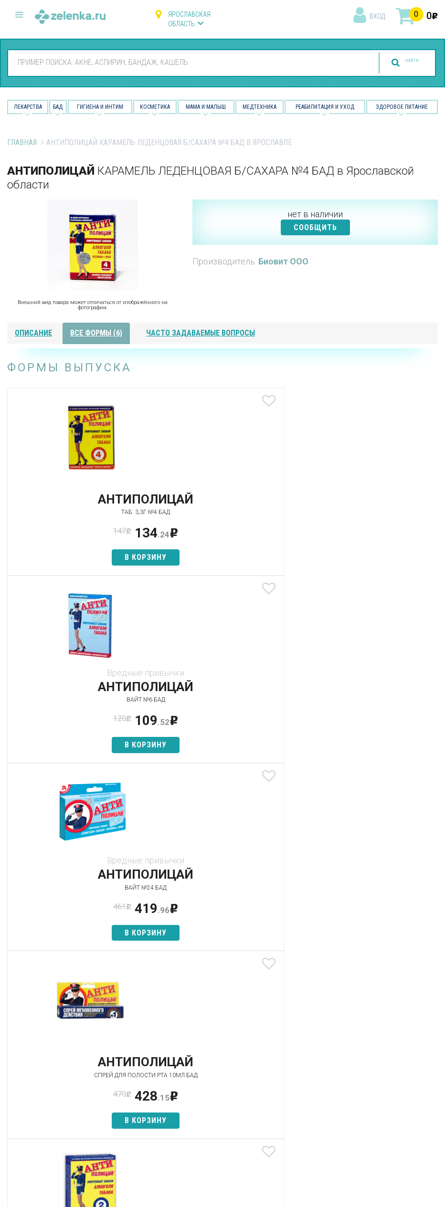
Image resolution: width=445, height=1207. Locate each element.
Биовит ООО (283, 261)
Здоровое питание (402, 107)
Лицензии (319, 907)
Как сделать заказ (35, 939)
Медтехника (259, 107)
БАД (58, 107)
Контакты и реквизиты (339, 923)
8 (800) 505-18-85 (58, 1035)
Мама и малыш (206, 107)
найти (398, 62)
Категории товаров (38, 891)
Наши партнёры (328, 891)
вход (377, 16)
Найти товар (27, 907)
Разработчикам (329, 939)
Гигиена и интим (181, 907)
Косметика (155, 107)
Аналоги (20, 923)
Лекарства (28, 107)
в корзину (78, 557)
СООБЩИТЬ (315, 227)
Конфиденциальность (339, 970)
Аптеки (18, 876)
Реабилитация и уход (325, 107)
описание (33, 332)
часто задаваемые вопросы (200, 332)
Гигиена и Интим (100, 107)
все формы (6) (96, 332)
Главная (22, 142)
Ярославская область (189, 19)
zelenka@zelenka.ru (40, 1090)
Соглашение (323, 954)
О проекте (319, 876)
